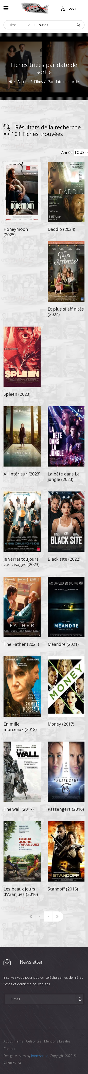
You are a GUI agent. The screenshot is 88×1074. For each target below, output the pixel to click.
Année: (74, 152)
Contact (9, 1048)
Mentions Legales (57, 1041)
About (8, 1041)
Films (19, 1041)
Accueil (23, 81)
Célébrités (33, 1041)
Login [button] (73, 8)
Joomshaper (40, 1056)
